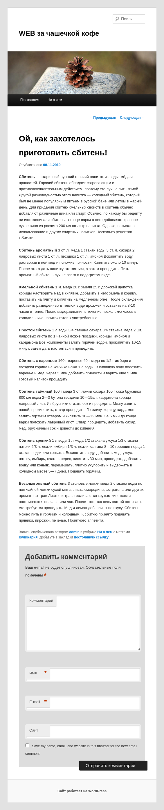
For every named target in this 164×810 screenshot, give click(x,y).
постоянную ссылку (91, 537)
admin (74, 532)
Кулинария (28, 537)
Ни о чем (55, 100)
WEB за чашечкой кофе (59, 33)
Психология (29, 100)
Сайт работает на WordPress (82, 791)
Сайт (33, 730)
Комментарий (41, 600)
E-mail (38, 702)
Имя (38, 673)
